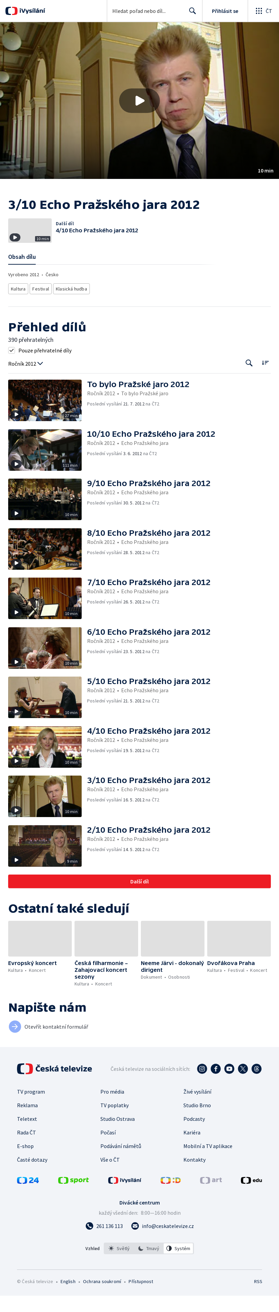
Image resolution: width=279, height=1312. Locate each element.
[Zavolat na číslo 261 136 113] (104, 1242)
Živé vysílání (197, 1108)
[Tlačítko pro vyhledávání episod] (249, 379)
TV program (31, 1108)
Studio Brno (197, 1121)
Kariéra (191, 1148)
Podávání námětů (120, 1162)
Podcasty (194, 1135)
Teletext (27, 1135)
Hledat (190, 13)
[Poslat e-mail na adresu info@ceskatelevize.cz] (162, 1242)
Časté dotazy (32, 1176)
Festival (42, 306)
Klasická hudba (73, 306)
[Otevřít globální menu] (263, 11)
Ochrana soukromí (102, 1298)
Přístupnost (141, 1298)
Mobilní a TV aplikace (207, 1162)
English (68, 1298)
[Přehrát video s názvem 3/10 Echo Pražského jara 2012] (139, 100)
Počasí (108, 1148)
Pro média (112, 1108)
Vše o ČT (110, 1176)
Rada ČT (26, 1148)
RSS (258, 1298)
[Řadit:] (265, 378)
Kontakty (194, 1176)
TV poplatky (114, 1121)
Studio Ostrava (117, 1135)
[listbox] (149, 1265)
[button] (139, 100)
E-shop (25, 1162)
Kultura (19, 306)
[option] (119, 1265)
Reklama (27, 1121)
